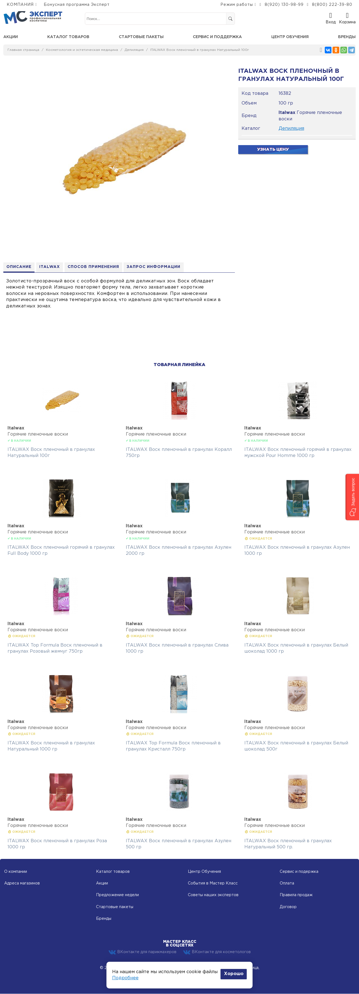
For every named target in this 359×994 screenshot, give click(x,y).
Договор (288, 907)
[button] (352, 497)
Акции (10, 37)
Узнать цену (273, 149)
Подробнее (125, 978)
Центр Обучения (204, 871)
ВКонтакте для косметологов (217, 952)
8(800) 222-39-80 (332, 4)
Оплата (287, 883)
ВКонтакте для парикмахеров (142, 952)
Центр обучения (290, 37)
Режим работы (236, 4)
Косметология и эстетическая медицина (82, 49)
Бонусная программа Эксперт (77, 4)
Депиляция (134, 49)
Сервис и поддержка (217, 37)
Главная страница (23, 49)
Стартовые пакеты (141, 37)
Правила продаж (296, 895)
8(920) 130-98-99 (284, 4)
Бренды (347, 37)
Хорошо (234, 974)
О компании (15, 871)
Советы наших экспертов (213, 895)
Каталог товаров (68, 37)
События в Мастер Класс (213, 883)
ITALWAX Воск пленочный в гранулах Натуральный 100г (199, 49)
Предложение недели (117, 895)
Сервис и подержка (299, 871)
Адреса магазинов (22, 883)
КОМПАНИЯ (20, 4)
